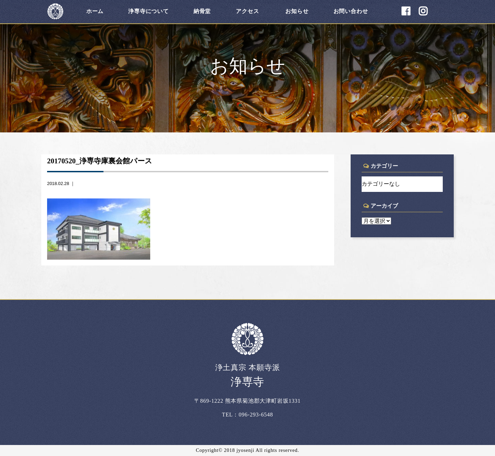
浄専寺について (148, 11)
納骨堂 (202, 11)
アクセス (247, 11)
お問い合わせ (350, 11)
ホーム (94, 11)
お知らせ (296, 11)
